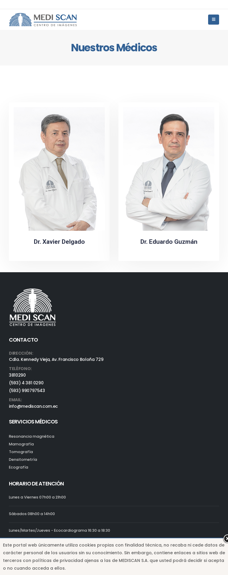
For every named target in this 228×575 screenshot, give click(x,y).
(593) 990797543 (27, 391)
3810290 (17, 375)
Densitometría (23, 459)
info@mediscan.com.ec (33, 406)
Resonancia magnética (31, 436)
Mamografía (21, 444)
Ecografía (18, 467)
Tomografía (21, 451)
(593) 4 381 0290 (26, 383)
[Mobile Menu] (213, 20)
